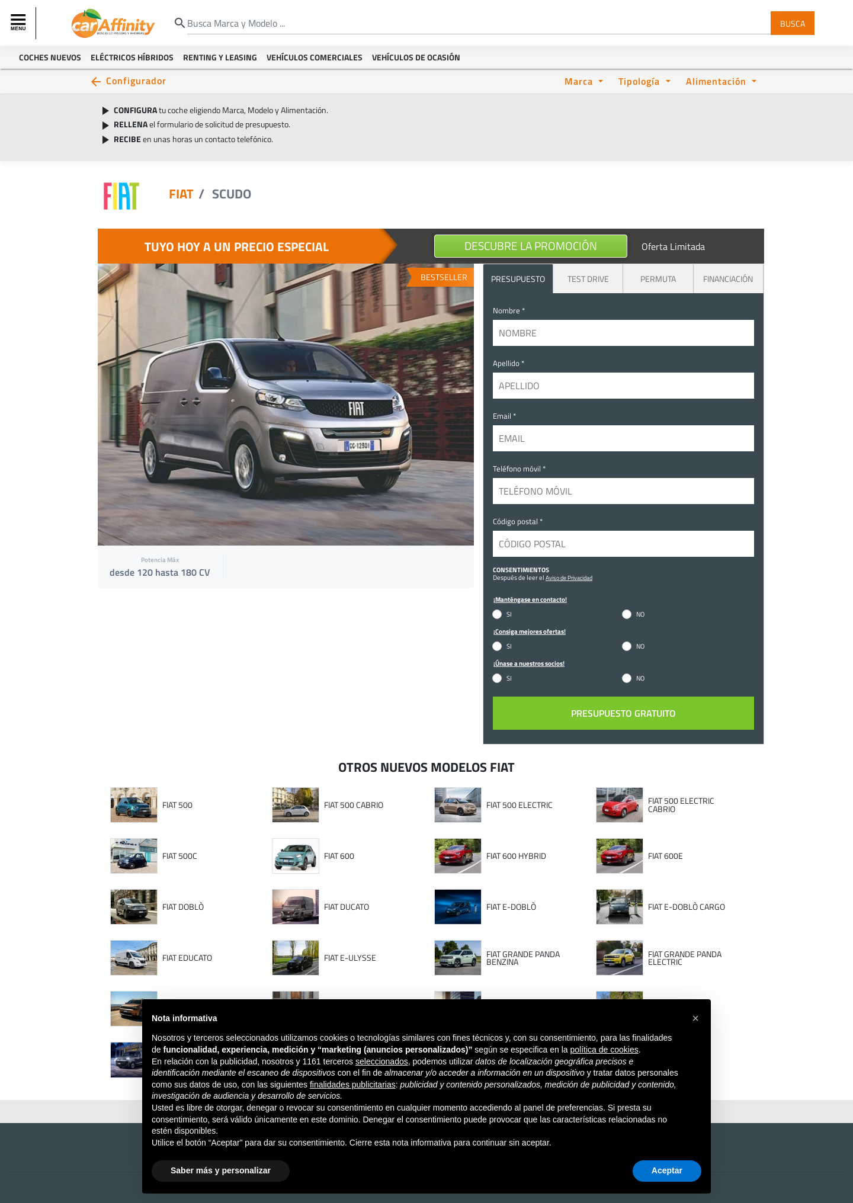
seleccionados (381, 1081)
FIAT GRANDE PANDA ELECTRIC (684, 958)
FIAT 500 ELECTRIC (519, 805)
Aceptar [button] (667, 1190)
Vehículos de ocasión (416, 57)
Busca (792, 22)
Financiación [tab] (728, 278)
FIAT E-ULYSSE (350, 958)
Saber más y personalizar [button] (221, 1190)
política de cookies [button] (604, 1069)
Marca (580, 81)
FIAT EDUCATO (187, 958)
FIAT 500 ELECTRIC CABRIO (681, 805)
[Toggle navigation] (19, 23)
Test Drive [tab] (588, 278)
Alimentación (717, 81)
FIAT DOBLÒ (183, 907)
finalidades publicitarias (353, 1104)
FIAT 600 (339, 856)
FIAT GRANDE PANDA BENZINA (523, 958)
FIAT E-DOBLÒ (511, 907)
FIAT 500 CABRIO (353, 805)
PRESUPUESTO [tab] (518, 278)
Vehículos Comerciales (315, 57)
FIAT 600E (665, 856)
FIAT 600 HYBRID (516, 856)
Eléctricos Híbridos (132, 57)
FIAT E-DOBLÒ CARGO (686, 907)
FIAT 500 (177, 805)
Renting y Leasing (220, 57)
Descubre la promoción (530, 246)
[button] (695, 1037)
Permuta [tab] (658, 278)
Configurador (136, 80)
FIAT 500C (179, 856)
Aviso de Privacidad (569, 577)
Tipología (640, 81)
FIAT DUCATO (346, 907)
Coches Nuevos (50, 57)
